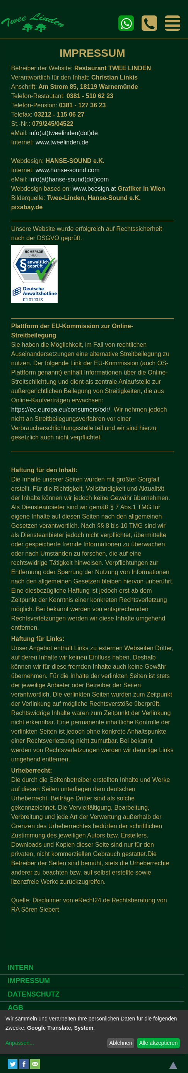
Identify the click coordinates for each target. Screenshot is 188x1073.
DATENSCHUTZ (34, 994)
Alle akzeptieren (158, 1043)
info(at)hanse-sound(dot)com (69, 179)
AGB (15, 1008)
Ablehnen (120, 1043)
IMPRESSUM (29, 981)
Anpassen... (19, 1043)
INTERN (21, 967)
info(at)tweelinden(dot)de (63, 133)
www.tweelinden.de (62, 142)
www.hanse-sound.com (67, 170)
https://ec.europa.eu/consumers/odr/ (60, 409)
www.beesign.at (94, 188)
